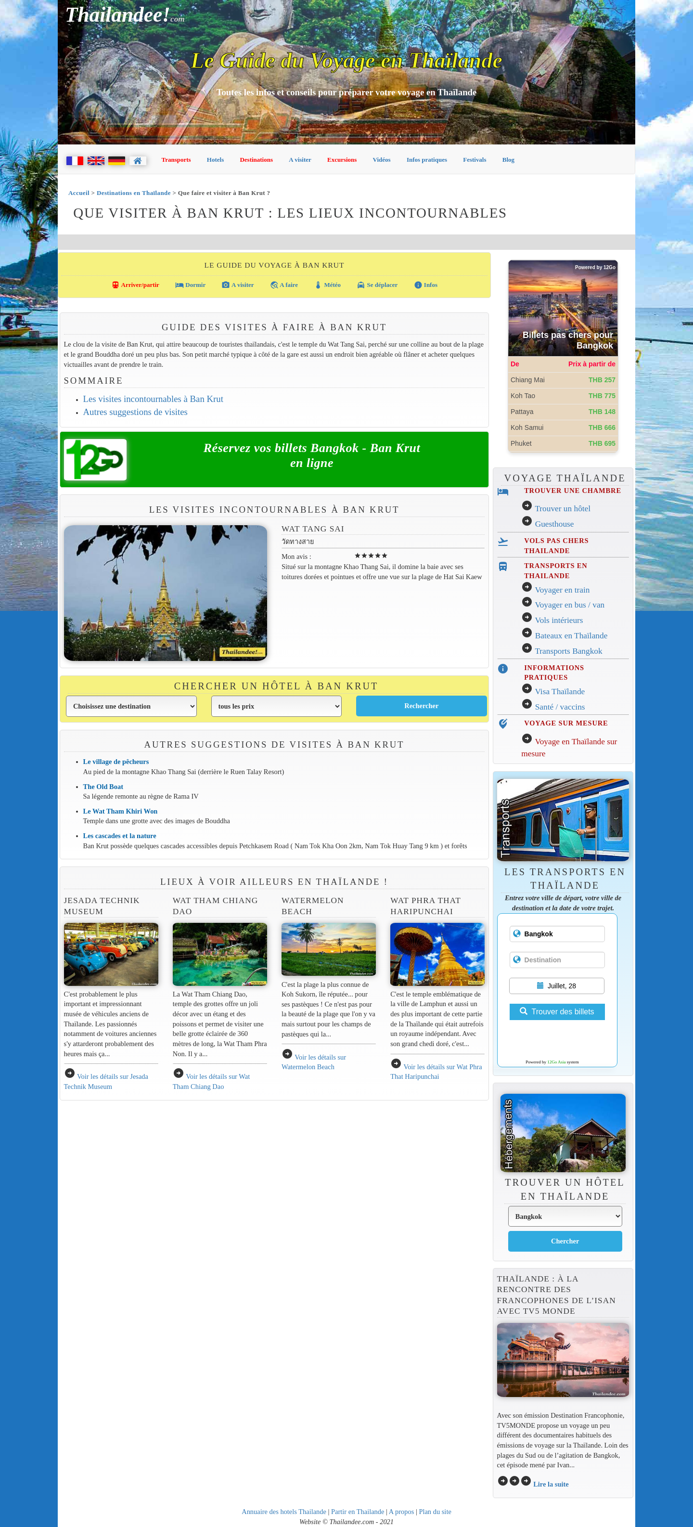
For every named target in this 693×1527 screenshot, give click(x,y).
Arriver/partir (135, 285)
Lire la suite (551, 1484)
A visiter (300, 159)
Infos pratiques (427, 159)
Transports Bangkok (568, 651)
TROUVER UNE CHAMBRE (572, 490)
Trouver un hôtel (562, 508)
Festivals (474, 159)
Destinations (256, 159)
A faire (284, 285)
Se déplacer (377, 285)
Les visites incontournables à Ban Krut (153, 399)
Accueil (79, 192)
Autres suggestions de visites (135, 412)
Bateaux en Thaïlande (571, 635)
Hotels (215, 159)
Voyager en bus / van (569, 604)
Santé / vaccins (560, 707)
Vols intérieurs (559, 620)
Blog (508, 159)
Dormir (190, 285)
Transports (176, 159)
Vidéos (382, 159)
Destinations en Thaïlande (134, 192)
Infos (425, 285)
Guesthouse (554, 524)
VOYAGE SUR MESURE (566, 723)
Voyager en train (562, 590)
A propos (401, 1511)
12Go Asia (556, 1062)
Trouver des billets (557, 1012)
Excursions (342, 159)
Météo (327, 285)
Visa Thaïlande (560, 691)
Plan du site (435, 1511)
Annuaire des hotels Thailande (284, 1511)
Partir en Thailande (357, 1511)
